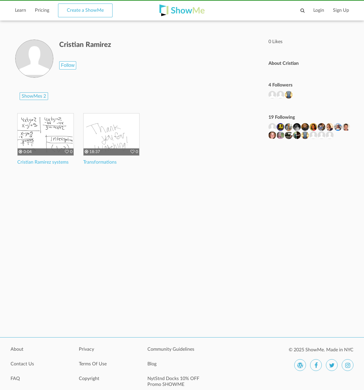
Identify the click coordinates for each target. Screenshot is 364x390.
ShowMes (34, 96)
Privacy (86, 349)
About (17, 349)
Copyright (89, 378)
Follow (67, 65)
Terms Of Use (93, 364)
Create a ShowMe (85, 10)
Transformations (100, 162)
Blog (152, 364)
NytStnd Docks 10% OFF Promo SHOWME (173, 381)
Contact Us (22, 364)
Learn (20, 10)
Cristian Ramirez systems (43, 162)
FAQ (15, 378)
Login (318, 10)
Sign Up (341, 10)
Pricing (42, 10)
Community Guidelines (170, 349)
